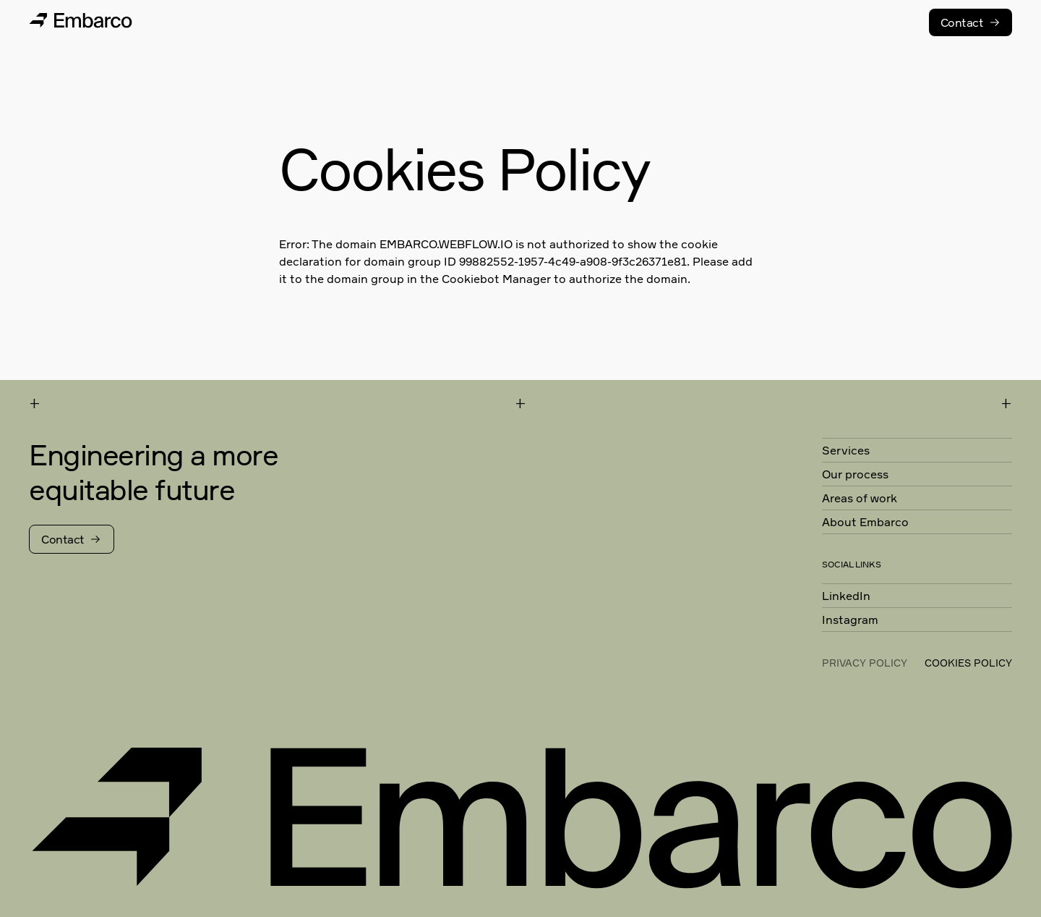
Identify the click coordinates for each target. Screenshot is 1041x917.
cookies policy (968, 662)
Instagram (850, 619)
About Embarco (865, 522)
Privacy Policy (864, 662)
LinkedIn (846, 595)
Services (846, 450)
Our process (855, 474)
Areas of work (859, 498)
